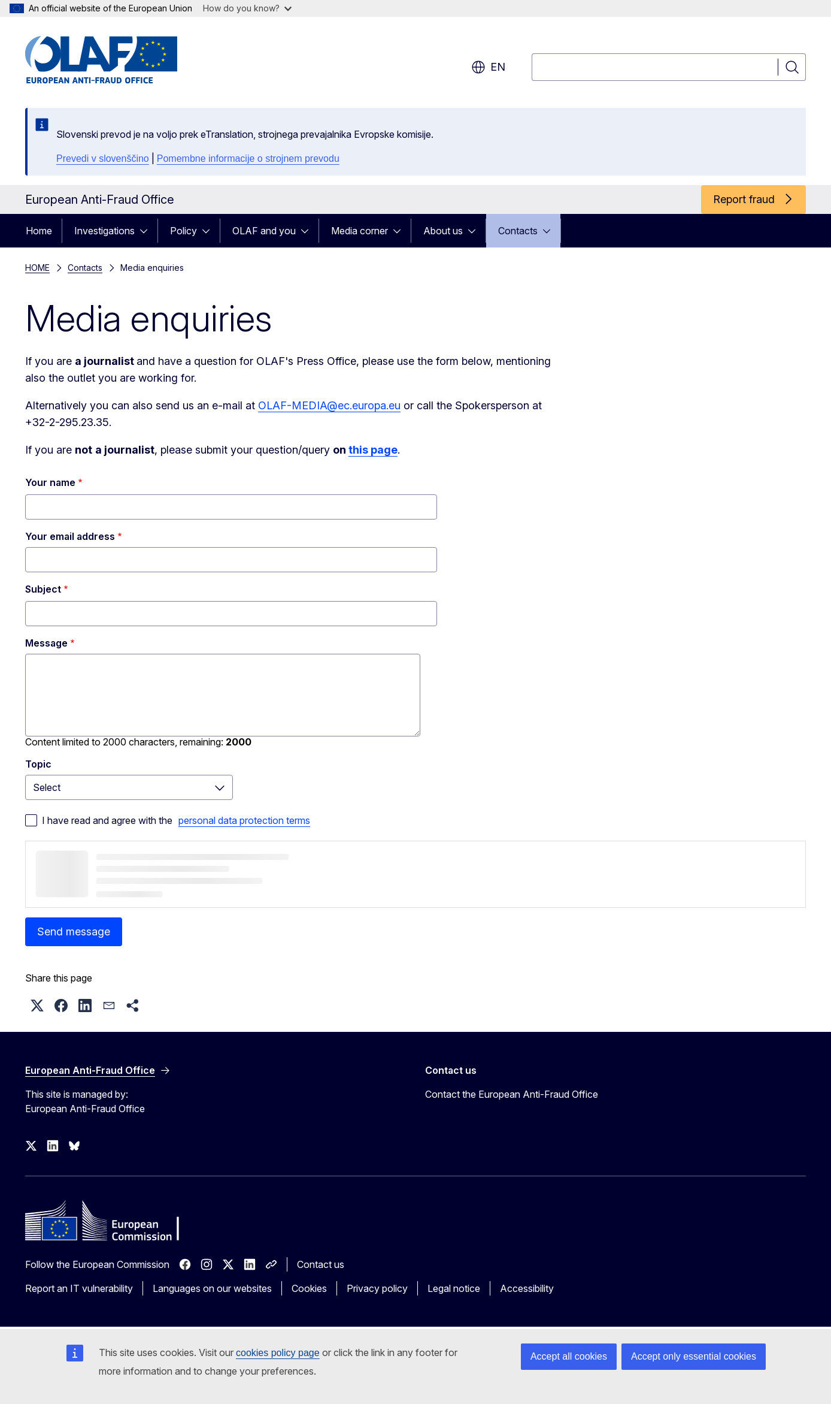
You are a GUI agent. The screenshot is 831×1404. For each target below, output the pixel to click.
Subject (43, 589)
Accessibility (527, 1288)
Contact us (320, 1264)
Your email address (70, 536)
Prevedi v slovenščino (102, 158)
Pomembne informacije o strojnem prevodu (248, 158)
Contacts (518, 231)
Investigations (104, 231)
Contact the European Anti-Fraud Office (511, 1094)
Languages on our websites (212, 1288)
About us (443, 231)
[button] (37, 1005)
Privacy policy (377, 1288)
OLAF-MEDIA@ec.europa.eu (329, 405)
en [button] (488, 67)
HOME (37, 267)
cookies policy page (278, 1353)
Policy (183, 231)
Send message (73, 931)
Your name (50, 482)
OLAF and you (264, 231)
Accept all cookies (568, 1356)
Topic (38, 764)
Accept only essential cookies (693, 1356)
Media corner (359, 231)
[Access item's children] (147, 230)
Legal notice (453, 1288)
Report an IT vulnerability (79, 1288)
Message (46, 643)
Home (39, 231)
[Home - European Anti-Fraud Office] (121, 60)
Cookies (309, 1288)
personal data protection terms (244, 820)
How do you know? (247, 8)
